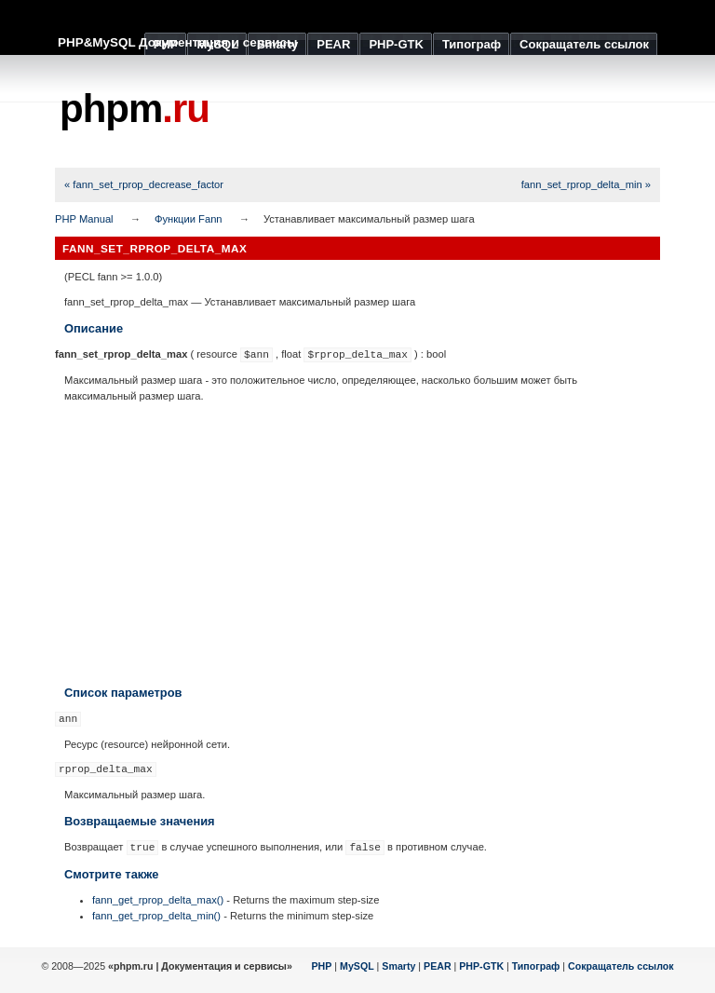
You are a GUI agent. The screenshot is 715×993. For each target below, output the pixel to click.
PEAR (438, 966)
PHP (322, 966)
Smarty (398, 966)
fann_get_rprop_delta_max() (157, 899)
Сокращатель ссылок (621, 966)
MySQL (357, 966)
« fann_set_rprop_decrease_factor (143, 184)
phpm (134, 108)
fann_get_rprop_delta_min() (156, 915)
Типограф (536, 966)
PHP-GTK (481, 966)
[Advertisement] (357, 544)
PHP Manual (84, 218)
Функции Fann (189, 218)
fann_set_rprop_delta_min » (586, 184)
